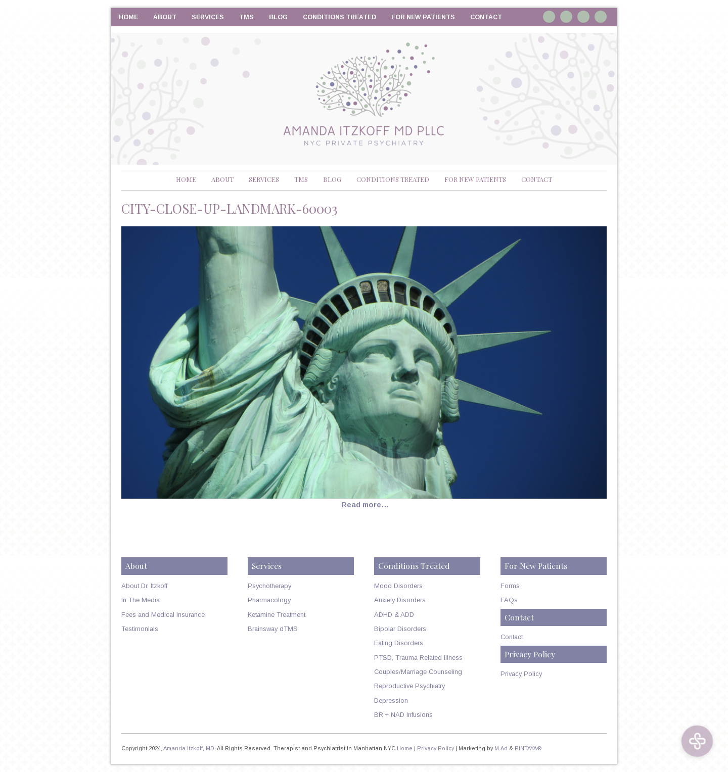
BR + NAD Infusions (403, 714)
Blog (278, 17)
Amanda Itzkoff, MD (188, 748)
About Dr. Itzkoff (144, 586)
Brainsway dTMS (273, 629)
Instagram (549, 17)
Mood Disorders (398, 586)
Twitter (583, 17)
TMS (246, 17)
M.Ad (501, 748)
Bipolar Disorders (400, 629)
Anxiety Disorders (400, 600)
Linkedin (566, 17)
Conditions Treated (339, 17)
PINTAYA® (528, 748)
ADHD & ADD (394, 614)
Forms (510, 586)
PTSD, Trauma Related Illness (418, 657)
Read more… (365, 505)
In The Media (140, 600)
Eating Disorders (398, 643)
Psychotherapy (269, 586)
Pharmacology (269, 600)
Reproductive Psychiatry (409, 686)
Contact (486, 17)
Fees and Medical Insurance (163, 614)
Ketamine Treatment (276, 614)
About (164, 17)
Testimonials (139, 629)
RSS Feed (601, 17)
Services (208, 17)
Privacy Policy (521, 674)
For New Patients (423, 17)
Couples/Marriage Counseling (418, 671)
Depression (391, 700)
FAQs (509, 600)
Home (128, 17)
